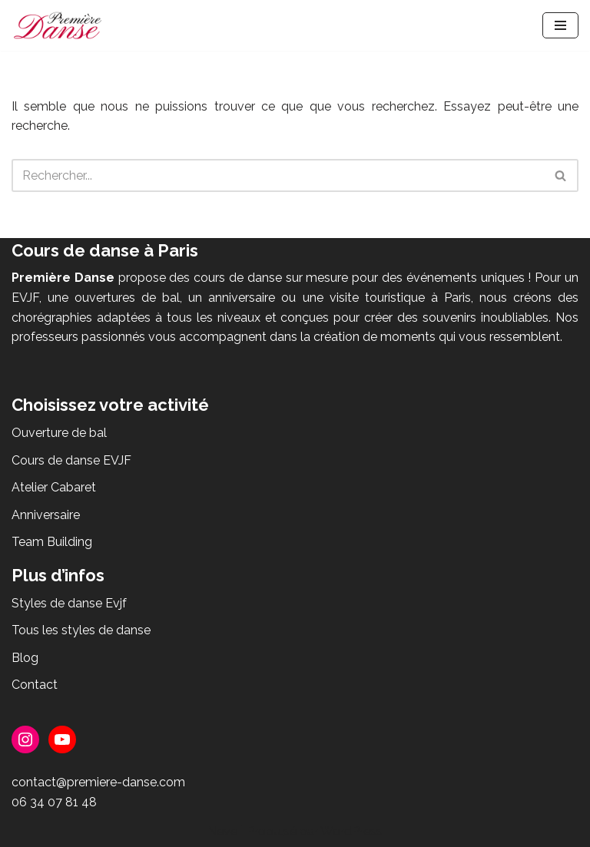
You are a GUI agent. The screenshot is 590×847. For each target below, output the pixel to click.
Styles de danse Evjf (69, 603)
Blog (25, 657)
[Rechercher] (278, 175)
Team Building (52, 541)
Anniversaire (46, 515)
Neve (222, 831)
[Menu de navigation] (560, 25)
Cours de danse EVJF (71, 460)
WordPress (351, 831)
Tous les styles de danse (81, 630)
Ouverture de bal (59, 432)
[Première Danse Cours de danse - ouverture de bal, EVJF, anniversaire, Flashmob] (58, 25)
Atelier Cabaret (54, 487)
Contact (35, 684)
